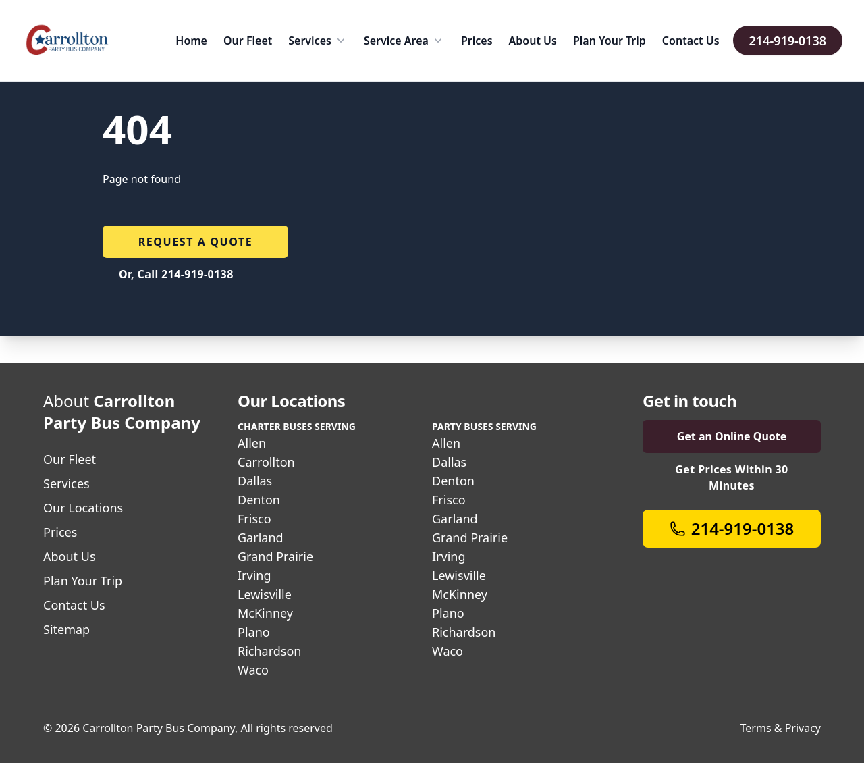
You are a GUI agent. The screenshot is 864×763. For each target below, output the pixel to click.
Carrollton (266, 462)
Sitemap (66, 629)
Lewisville (265, 594)
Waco (253, 670)
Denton (259, 500)
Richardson (269, 651)
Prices (477, 40)
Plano (254, 632)
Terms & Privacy (780, 727)
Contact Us (691, 40)
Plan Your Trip (609, 40)
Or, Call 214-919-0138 (176, 274)
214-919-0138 (787, 40)
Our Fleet (247, 40)
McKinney (265, 613)
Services (318, 40)
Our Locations (83, 508)
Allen (252, 443)
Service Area (404, 40)
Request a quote (195, 241)
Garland (261, 537)
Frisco (254, 518)
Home (191, 40)
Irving (254, 575)
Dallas (255, 481)
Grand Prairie (275, 556)
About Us (533, 40)
